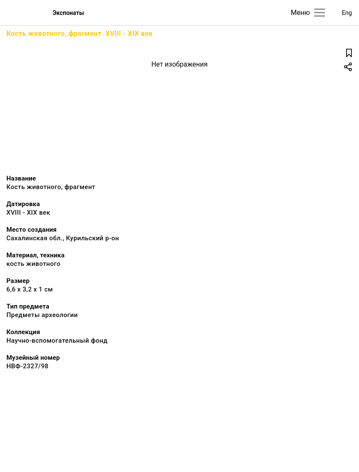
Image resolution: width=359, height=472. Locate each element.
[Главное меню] (319, 12)
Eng (347, 12)
